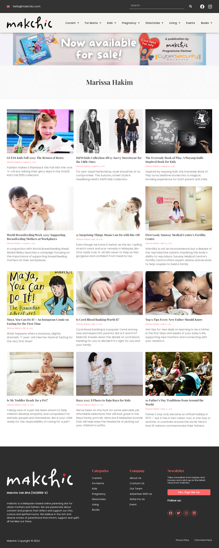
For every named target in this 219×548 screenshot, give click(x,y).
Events (190, 23)
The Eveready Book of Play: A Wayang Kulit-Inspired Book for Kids (174, 160)
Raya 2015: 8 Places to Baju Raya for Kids (103, 400)
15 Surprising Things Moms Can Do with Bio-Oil (108, 235)
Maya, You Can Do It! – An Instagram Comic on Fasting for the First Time (38, 321)
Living (174, 23)
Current (72, 23)
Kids (111, 23)
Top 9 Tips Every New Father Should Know (173, 319)
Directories (154, 23)
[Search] (190, 6)
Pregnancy (131, 23)
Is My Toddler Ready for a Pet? (27, 400)
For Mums (93, 23)
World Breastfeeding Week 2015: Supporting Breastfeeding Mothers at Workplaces (36, 237)
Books (206, 23)
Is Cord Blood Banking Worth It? (97, 319)
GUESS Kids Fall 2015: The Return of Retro (35, 158)
